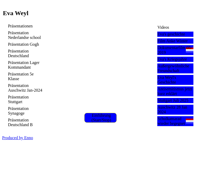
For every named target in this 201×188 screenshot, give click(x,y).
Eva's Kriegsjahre (172, 59)
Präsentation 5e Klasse (21, 76)
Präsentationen (20, 26)
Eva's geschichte (171, 34)
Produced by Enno (17, 138)
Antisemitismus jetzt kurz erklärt (175, 91)
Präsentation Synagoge (18, 110)
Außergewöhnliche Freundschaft (173, 68)
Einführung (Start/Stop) (101, 117)
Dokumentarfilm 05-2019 (175, 50)
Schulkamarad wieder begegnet (171, 121)
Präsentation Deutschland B (20, 122)
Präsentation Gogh (23, 44)
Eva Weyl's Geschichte (167, 79)
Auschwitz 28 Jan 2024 (172, 109)
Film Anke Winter (173, 41)
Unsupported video (101, 67)
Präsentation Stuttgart (18, 99)
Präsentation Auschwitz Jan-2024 (25, 87)
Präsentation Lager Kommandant (23, 64)
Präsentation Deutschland (18, 53)
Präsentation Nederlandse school (24, 35)
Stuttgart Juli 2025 (173, 100)
